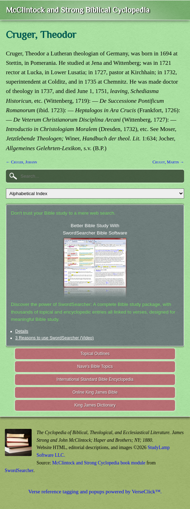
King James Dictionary (95, 405)
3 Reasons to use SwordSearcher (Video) (54, 338)
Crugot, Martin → (168, 162)
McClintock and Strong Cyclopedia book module (98, 462)
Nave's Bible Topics (95, 366)
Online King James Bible (95, 392)
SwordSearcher (19, 470)
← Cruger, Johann (21, 162)
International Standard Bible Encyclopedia (95, 379)
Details (21, 331)
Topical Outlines (95, 353)
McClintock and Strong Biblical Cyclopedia (78, 10)
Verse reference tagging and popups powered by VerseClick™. (94, 491)
